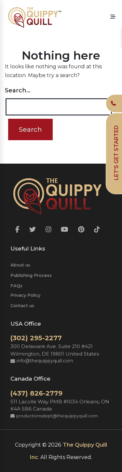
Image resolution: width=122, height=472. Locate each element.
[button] (112, 17)
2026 (54, 444)
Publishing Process (31, 275)
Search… (17, 90)
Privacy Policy (25, 295)
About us (20, 264)
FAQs (16, 285)
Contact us (22, 305)
